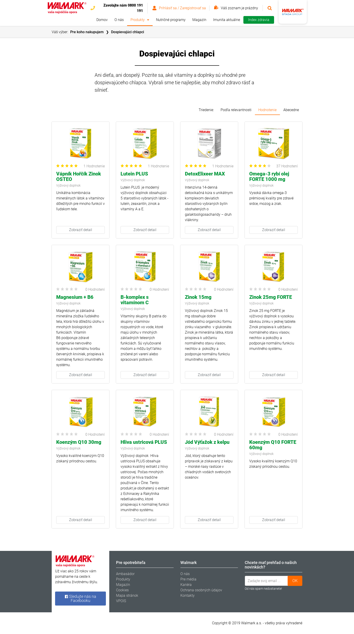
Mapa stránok (127, 595)
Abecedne (291, 110)
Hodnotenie (267, 110)
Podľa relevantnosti (236, 110)
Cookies (122, 590)
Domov (102, 20)
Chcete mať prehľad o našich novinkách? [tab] (271, 564)
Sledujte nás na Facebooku (80, 598)
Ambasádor (125, 574)
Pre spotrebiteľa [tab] (130, 562)
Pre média (188, 579)
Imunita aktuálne (226, 20)
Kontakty (187, 595)
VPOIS (121, 601)
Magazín (199, 20)
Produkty (137, 20)
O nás (119, 20)
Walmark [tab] (188, 562)
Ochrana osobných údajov (201, 590)
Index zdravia (258, 20)
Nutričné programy (171, 20)
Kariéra (186, 585)
